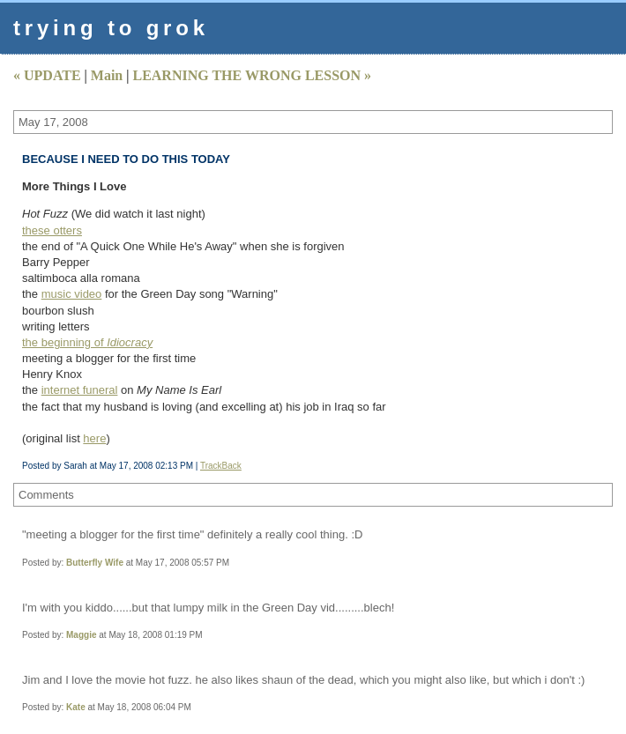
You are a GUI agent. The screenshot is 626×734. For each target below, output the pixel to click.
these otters (52, 230)
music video (71, 293)
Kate (76, 707)
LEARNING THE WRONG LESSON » (251, 75)
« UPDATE (47, 75)
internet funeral (79, 390)
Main (107, 75)
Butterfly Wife (94, 562)
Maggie (81, 635)
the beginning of (87, 342)
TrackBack (221, 466)
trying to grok (111, 28)
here (94, 438)
